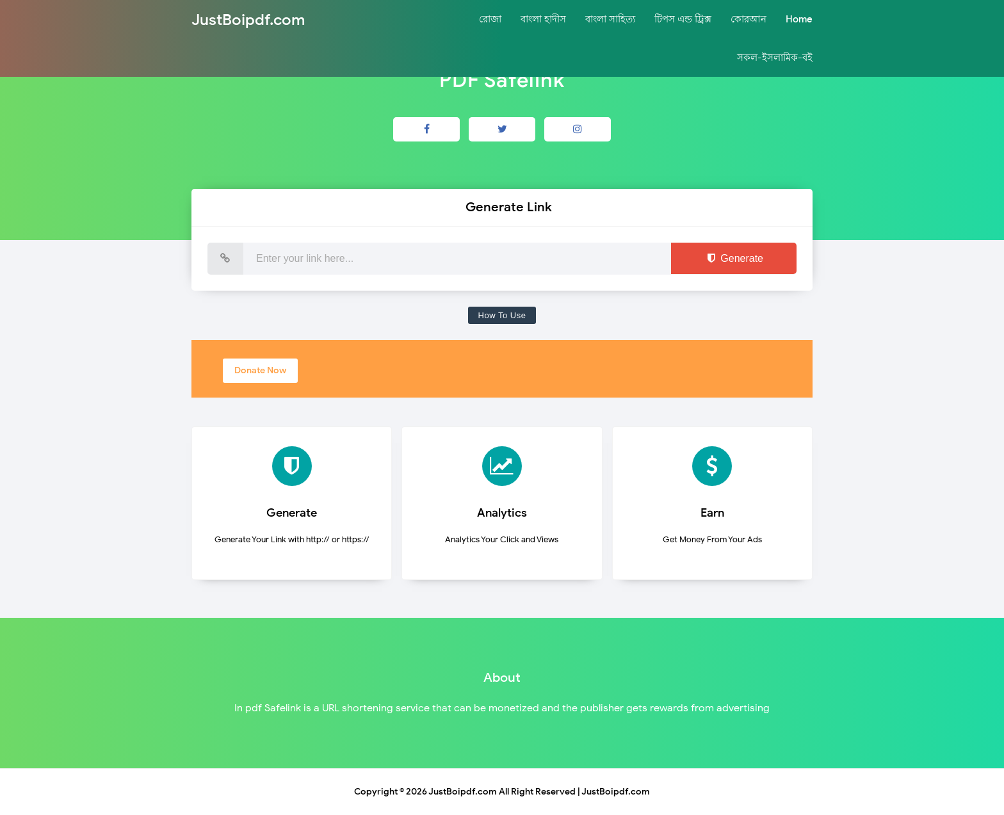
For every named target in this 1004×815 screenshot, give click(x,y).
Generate (733, 258)
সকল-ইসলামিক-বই (775, 57)
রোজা (490, 19)
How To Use (502, 315)
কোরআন (748, 19)
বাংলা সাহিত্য (610, 19)
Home (799, 19)
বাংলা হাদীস (543, 19)
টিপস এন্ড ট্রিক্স (682, 19)
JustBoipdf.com (462, 791)
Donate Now (260, 370)
